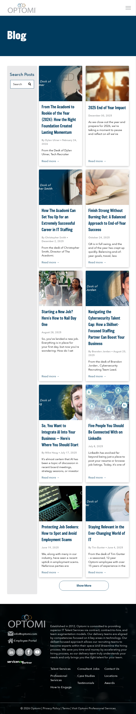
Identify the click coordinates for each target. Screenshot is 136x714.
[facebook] (29, 652)
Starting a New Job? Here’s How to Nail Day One (59, 318)
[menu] (128, 7)
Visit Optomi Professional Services (94, 708)
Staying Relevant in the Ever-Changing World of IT (106, 533)
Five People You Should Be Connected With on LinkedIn (106, 432)
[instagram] (20, 652)
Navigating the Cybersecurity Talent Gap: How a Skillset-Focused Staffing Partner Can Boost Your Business (106, 328)
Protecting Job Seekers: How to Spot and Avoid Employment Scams (60, 533)
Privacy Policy (51, 708)
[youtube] (37, 652)
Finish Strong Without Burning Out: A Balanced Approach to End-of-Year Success (107, 220)
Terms (66, 708)
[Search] (22, 84)
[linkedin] (11, 652)
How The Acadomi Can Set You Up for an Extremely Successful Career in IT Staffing (59, 220)
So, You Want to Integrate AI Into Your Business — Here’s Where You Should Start (60, 435)
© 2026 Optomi (31, 708)
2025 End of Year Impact (107, 108)
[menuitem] (28, 640)
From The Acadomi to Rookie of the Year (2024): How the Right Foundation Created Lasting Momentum (59, 120)
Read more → (51, 161)
